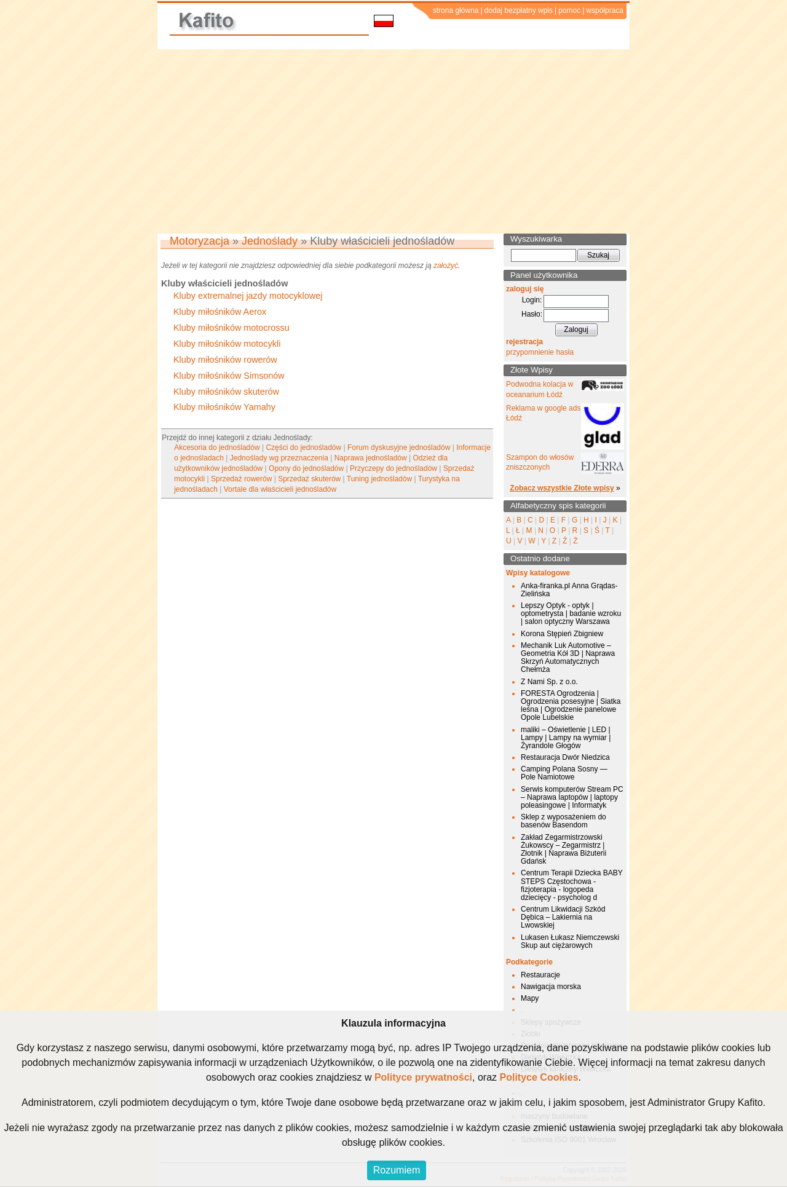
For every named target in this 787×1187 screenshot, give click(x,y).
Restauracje (540, 975)
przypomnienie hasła (540, 352)
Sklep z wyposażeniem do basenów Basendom (563, 821)
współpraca (604, 10)
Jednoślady (270, 241)
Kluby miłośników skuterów (226, 391)
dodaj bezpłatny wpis (518, 10)
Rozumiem (396, 1170)
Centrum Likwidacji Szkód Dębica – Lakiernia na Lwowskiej (563, 917)
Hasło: (531, 314)
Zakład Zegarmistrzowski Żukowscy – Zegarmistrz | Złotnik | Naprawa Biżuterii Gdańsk (563, 849)
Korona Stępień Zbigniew (562, 633)
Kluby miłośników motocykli (226, 344)
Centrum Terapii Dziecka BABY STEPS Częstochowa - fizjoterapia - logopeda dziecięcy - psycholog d (572, 885)
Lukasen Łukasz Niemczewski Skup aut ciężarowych (570, 941)
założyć (445, 265)
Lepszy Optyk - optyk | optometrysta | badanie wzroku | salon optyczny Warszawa (571, 613)
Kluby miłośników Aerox (219, 312)
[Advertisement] (393, 141)
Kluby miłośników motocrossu (231, 328)
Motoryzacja (199, 241)
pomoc (569, 10)
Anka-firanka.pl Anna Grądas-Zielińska (569, 590)
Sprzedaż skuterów (309, 479)
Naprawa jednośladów (370, 458)
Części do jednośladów (303, 447)
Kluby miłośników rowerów (225, 360)
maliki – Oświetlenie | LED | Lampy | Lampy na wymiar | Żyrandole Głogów (566, 737)
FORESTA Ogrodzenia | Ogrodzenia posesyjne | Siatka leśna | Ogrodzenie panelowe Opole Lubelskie (571, 705)
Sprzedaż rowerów (241, 479)
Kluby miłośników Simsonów (229, 376)
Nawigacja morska (551, 986)
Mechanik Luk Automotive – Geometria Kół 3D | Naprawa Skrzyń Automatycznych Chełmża (568, 657)
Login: (532, 300)
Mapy (530, 998)
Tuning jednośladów (379, 479)
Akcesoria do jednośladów (216, 447)
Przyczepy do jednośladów (393, 468)
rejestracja (524, 341)
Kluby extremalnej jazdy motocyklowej (247, 296)
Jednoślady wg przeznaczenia (279, 458)
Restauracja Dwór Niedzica (565, 757)
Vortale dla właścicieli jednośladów (280, 489)
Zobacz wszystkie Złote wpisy (562, 488)
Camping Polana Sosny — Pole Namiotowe (564, 773)
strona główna (456, 10)
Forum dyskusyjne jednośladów (398, 447)
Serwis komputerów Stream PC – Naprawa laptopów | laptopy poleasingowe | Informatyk (572, 797)
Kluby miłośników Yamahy (224, 407)
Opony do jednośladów (306, 468)
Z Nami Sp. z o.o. (549, 681)
